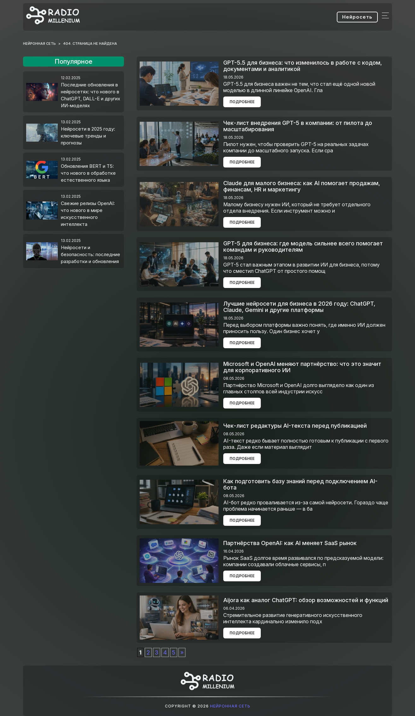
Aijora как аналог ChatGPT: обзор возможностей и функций (305, 600)
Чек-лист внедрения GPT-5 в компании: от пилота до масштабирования (297, 126)
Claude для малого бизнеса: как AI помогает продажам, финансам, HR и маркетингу (301, 186)
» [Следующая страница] (182, 652)
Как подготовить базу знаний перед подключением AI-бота (300, 484)
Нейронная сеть (230, 706)
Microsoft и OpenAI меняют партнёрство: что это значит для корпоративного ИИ (302, 367)
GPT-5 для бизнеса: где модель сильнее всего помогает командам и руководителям (303, 246)
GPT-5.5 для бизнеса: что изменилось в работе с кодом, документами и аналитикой (302, 65)
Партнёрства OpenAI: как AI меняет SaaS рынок (290, 543)
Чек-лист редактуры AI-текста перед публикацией (295, 425)
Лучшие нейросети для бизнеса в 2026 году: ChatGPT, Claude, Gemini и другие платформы (299, 306)
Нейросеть (357, 17)
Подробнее (242, 101)
